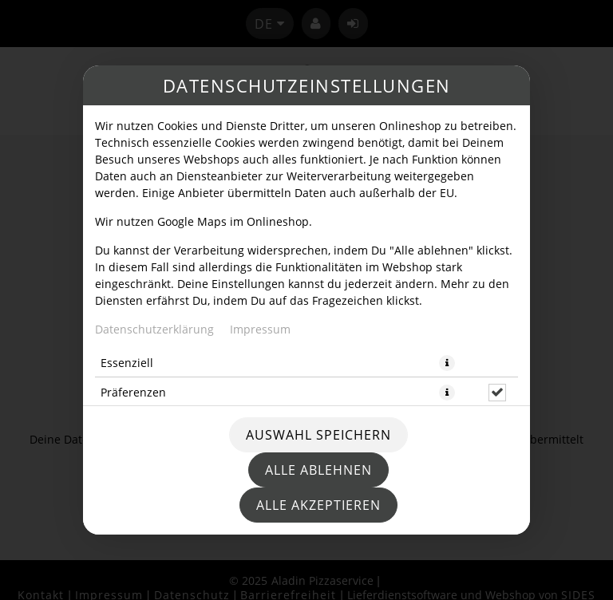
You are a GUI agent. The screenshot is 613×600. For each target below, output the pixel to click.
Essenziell (127, 362)
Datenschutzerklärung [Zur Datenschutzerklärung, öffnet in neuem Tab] (154, 329)
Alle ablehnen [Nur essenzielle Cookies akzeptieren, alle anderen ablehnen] (318, 470)
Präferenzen (133, 392)
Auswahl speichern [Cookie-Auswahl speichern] (318, 435)
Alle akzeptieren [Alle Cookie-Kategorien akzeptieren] (318, 505)
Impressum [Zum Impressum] (260, 329)
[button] (447, 363)
